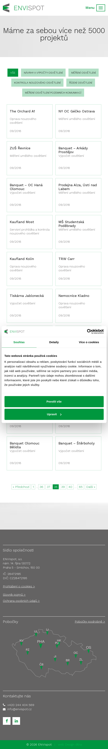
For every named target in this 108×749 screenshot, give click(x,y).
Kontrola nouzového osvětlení (37, 82)
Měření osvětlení (83, 72)
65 (81, 487)
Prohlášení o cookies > (19, 586)
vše (12, 72)
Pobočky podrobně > (90, 621)
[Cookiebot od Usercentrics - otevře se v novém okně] (87, 331)
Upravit (54, 414)
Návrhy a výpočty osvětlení (43, 72)
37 (48, 487)
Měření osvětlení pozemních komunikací (53, 92)
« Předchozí (21, 487)
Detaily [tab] (54, 342)
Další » (90, 487)
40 (70, 487)
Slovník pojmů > (14, 594)
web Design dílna (70, 744)
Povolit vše (54, 401)
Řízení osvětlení (80, 82)
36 (41, 487)
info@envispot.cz (19, 709)
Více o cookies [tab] (89, 342)
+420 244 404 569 (20, 705)
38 (56, 487)
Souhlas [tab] (19, 342)
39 (63, 487)
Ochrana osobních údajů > (21, 601)
